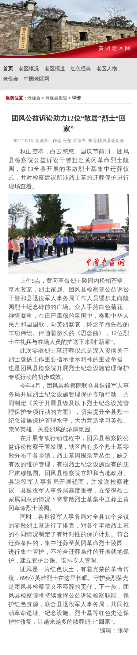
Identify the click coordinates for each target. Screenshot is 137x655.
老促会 (10, 79)
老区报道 (55, 68)
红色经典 (81, 68)
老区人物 (106, 68)
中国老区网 (36, 79)
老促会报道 (56, 98)
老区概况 (29, 68)
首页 (8, 68)
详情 (76, 98)
